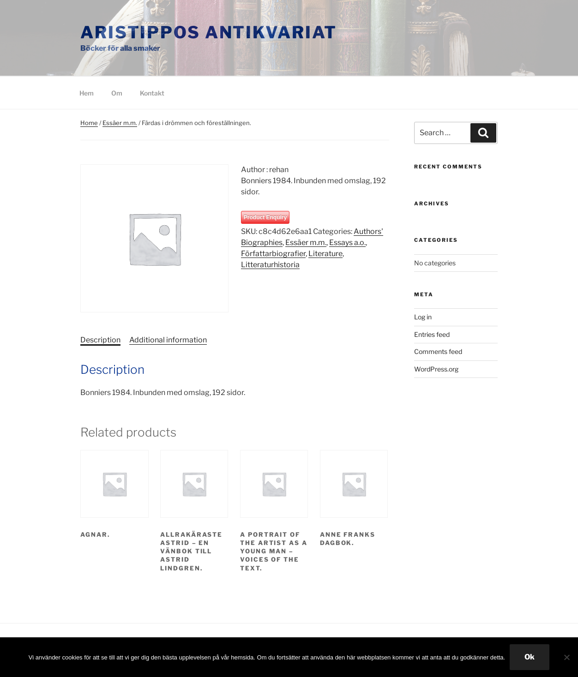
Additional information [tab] (168, 340)
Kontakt (152, 93)
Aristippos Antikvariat (208, 32)
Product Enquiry (265, 217)
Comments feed (438, 351)
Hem (86, 93)
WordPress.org (436, 369)
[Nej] (566, 657)
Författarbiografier (273, 253)
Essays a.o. (347, 242)
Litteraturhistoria (270, 264)
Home (89, 122)
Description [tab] (100, 340)
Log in (423, 317)
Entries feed (432, 334)
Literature (325, 253)
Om (116, 93)
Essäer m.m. (119, 122)
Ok (529, 657)
